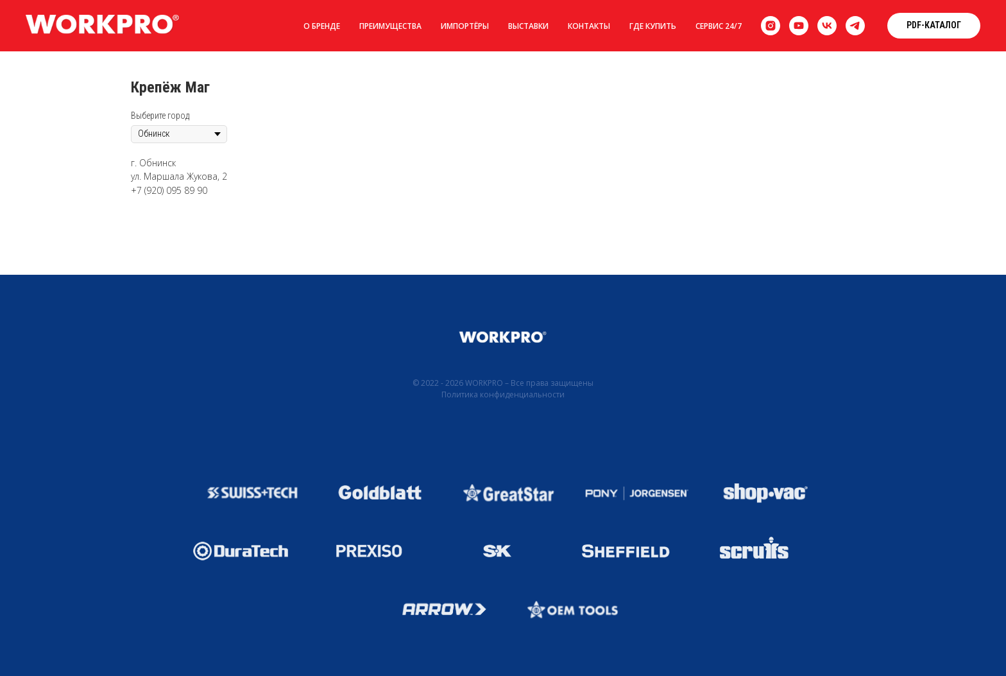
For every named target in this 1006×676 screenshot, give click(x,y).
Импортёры (465, 26)
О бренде (321, 26)
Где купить (652, 26)
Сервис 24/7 (718, 26)
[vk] (827, 25)
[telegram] (855, 25)
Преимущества (390, 26)
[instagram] (770, 25)
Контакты (589, 26)
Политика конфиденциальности (503, 394)
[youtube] (798, 25)
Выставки (528, 26)
